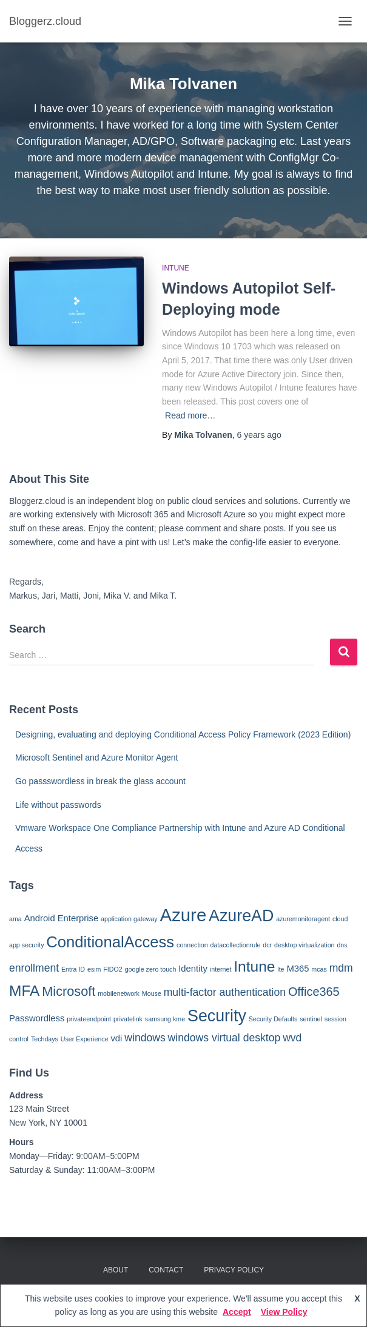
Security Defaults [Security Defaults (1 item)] (273, 1019)
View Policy (284, 1312)
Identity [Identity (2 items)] (192, 968)
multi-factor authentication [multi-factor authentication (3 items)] (225, 992)
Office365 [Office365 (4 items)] (314, 991)
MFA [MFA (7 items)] (24, 991)
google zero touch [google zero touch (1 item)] (151, 969)
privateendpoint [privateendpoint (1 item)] (89, 1019)
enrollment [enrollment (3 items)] (34, 968)
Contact (166, 1270)
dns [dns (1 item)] (342, 945)
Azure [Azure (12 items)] (183, 915)
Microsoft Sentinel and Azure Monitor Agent (96, 757)
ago (259, 435)
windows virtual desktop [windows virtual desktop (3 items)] (224, 1038)
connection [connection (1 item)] (192, 945)
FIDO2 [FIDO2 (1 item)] (112, 969)
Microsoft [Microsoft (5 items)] (68, 991)
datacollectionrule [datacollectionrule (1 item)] (235, 945)
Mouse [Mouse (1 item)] (151, 993)
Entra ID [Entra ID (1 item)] (73, 969)
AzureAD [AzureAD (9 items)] (241, 916)
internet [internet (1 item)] (221, 969)
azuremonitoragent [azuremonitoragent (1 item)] (303, 918)
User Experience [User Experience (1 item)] (85, 1039)
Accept (237, 1312)
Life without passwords (58, 805)
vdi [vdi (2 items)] (116, 1038)
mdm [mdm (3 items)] (341, 968)
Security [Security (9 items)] (216, 1016)
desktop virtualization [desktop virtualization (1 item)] (304, 945)
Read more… (190, 415)
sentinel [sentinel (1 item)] (311, 1019)
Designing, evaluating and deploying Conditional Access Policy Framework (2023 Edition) (183, 734)
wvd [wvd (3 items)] (292, 1038)
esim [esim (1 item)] (94, 969)
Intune (175, 268)
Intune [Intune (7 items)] (254, 966)
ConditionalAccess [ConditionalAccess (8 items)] (110, 941)
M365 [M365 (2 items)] (297, 968)
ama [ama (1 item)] (15, 918)
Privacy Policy (234, 1270)
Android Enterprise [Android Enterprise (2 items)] (61, 918)
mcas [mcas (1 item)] (318, 969)
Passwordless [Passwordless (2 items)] (36, 1018)
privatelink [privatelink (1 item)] (128, 1019)
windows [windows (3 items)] (144, 1038)
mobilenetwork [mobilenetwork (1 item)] (119, 993)
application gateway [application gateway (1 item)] (129, 918)
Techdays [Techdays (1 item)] (44, 1039)
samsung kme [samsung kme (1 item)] (165, 1019)
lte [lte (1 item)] (280, 969)
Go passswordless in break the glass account (100, 781)
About (115, 1270)
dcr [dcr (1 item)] (267, 945)
